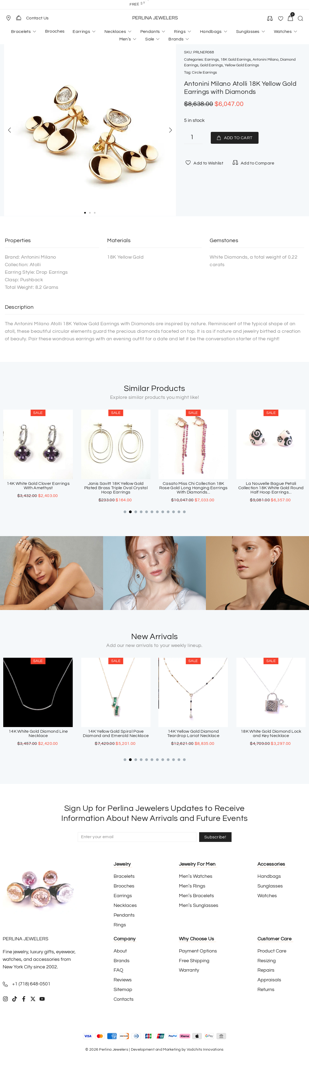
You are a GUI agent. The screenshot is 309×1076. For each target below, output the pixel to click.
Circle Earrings (204, 72)
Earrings (212, 59)
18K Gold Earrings (235, 59)
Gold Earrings (211, 65)
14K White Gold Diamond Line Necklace (115, 733)
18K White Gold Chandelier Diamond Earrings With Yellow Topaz (38, 487)
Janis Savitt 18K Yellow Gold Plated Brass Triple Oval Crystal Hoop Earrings (193, 487)
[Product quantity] (193, 138)
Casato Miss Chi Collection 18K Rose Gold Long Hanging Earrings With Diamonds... (271, 487)
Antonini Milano (266, 59)
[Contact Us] (18, 17)
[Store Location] (8, 18)
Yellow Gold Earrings (242, 65)
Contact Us (37, 18)
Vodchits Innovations (205, 1049)
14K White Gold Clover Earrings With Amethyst (115, 485)
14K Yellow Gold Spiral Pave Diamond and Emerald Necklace (193, 733)
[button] (11, 18)
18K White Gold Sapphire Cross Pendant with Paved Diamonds (38, 733)
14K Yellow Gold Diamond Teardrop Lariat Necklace (271, 733)
